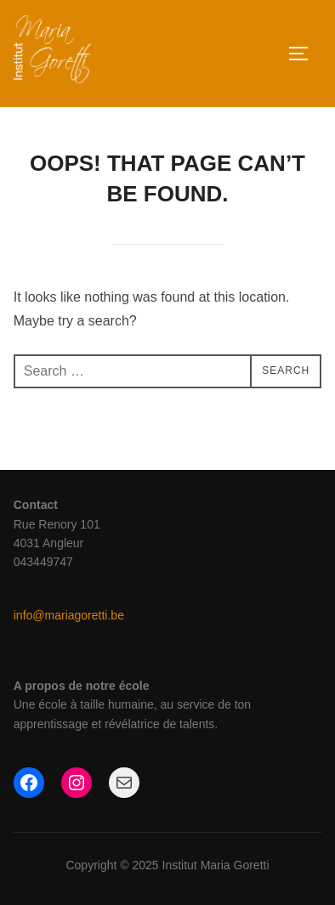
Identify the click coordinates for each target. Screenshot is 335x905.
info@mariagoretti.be (69, 615)
